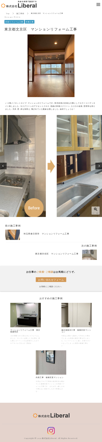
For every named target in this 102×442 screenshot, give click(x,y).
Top (8, 13)
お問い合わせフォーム (51, 279)
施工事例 (20, 13)
